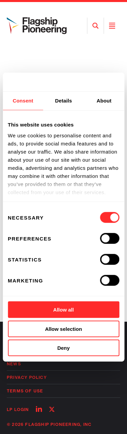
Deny (63, 348)
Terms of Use (25, 390)
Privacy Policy (27, 377)
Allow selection (63, 329)
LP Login (18, 409)
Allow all (63, 310)
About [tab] (104, 101)
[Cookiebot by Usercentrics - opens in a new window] (90, 81)
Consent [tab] (23, 101)
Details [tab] (63, 101)
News (14, 363)
